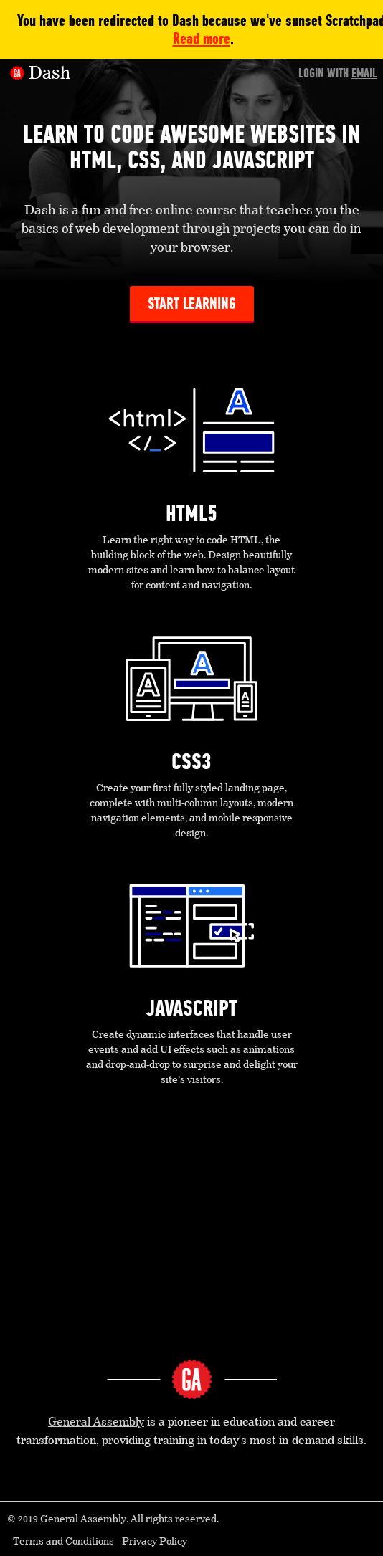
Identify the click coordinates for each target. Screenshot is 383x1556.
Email (364, 73)
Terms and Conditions (63, 1542)
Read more (201, 38)
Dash (49, 73)
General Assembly (96, 1422)
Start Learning (192, 303)
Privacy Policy (154, 1542)
